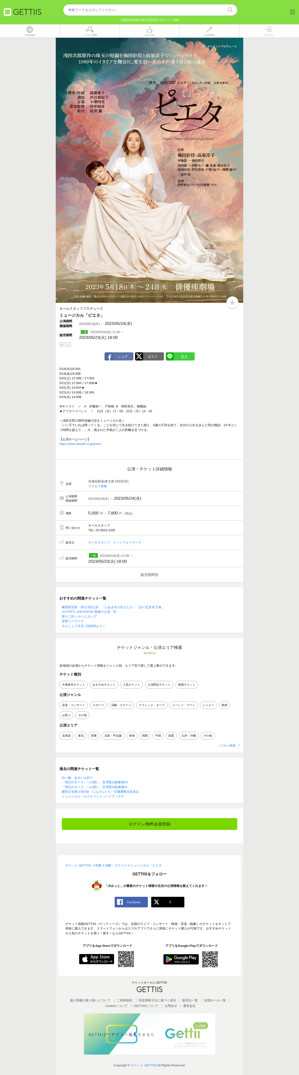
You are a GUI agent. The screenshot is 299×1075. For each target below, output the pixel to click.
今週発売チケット (73, 685)
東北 (81, 736)
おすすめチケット (104, 685)
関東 (94, 736)
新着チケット (186, 685)
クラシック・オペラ (152, 705)
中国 (158, 736)
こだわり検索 (227, 745)
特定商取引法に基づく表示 (157, 1000)
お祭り (66, 715)
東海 (132, 736)
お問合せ (171, 1006)
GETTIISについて (146, 1006)
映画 (224, 705)
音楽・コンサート (73, 705)
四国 (171, 736)
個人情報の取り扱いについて (90, 1000)
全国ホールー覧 (215, 1000)
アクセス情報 (97, 486)
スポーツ (98, 705)
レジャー (208, 705)
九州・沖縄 (188, 736)
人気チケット (131, 685)
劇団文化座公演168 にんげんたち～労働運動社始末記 (100, 792)
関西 (145, 736)
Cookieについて (117, 1006)
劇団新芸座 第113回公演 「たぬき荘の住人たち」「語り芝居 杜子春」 (113, 607)
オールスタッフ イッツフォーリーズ (114, 542)
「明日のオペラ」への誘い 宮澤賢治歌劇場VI (94, 787)
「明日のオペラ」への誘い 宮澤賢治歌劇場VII (95, 782)
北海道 (66, 736)
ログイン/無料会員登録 (150, 824)
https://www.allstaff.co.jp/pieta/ (80, 444)
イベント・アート (183, 705)
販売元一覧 (190, 1000)
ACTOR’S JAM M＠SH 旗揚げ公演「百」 (90, 612)
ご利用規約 (124, 1000)
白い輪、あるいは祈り (77, 777)
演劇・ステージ (121, 705)
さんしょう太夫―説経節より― (84, 626)
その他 (82, 715)
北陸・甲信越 (113, 736)
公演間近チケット (159, 685)
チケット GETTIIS (143, 1065)
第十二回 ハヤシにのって (79, 617)
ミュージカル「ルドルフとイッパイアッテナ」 (94, 796)
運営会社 (189, 1006)
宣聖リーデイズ (73, 621)
